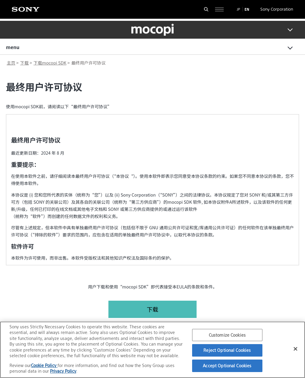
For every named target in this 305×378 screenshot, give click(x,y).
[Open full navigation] (219, 9)
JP (238, 9)
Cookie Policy (44, 365)
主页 (11, 62)
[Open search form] (206, 9)
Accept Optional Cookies (227, 365)
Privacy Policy (63, 371)
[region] (152, 349)
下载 (24, 62)
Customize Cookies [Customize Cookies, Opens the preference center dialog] (227, 335)
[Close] (295, 348)
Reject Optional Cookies (227, 350)
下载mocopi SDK (50, 62)
